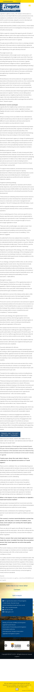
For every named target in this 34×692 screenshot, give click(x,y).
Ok (17, 689)
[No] (32, 687)
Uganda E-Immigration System (11, 633)
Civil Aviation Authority (9, 629)
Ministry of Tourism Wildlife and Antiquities (14, 622)
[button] (6, 645)
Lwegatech (17, 656)
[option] (17, 645)
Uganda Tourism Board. (9, 624)
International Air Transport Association (13, 631)
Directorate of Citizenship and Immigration (14, 627)
